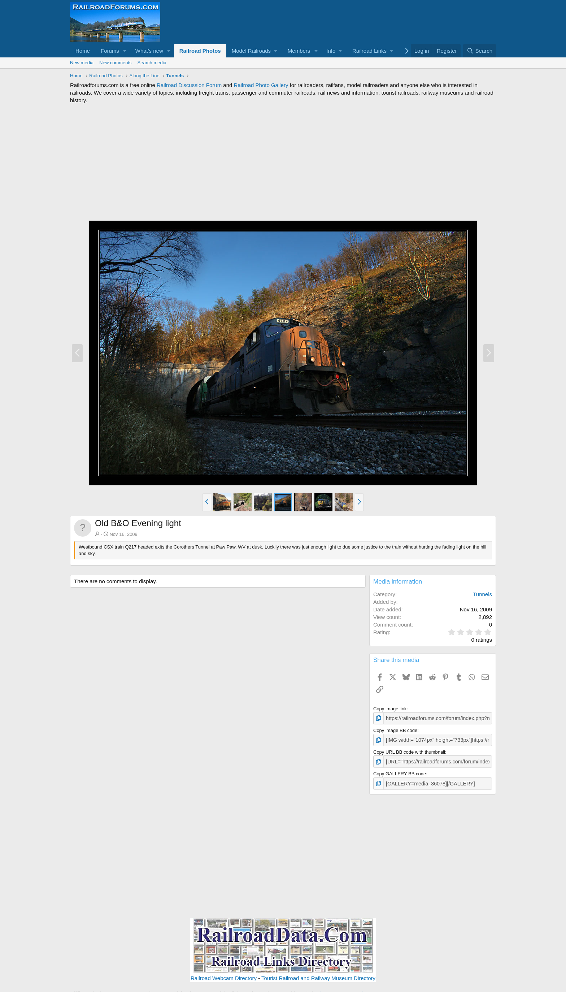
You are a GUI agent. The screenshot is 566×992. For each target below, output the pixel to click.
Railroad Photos (200, 51)
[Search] (479, 50)
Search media (152, 62)
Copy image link (390, 708)
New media (81, 62)
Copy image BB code (395, 729)
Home (82, 51)
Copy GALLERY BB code (399, 772)
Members (299, 51)
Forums (110, 51)
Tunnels (482, 594)
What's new (149, 51)
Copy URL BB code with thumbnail (409, 750)
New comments (115, 62)
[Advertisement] (283, 162)
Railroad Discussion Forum (189, 85)
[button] (125, 50)
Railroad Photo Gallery (261, 85)
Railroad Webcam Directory (224, 975)
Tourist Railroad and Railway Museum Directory (318, 975)
